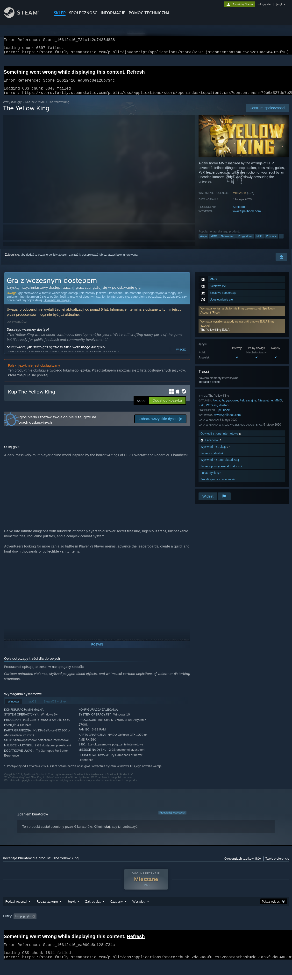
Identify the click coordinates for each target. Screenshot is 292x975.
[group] (146, 929)
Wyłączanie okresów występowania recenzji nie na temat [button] (88, 929)
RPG (259, 241)
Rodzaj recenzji (16, 914)
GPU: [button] (246, 929)
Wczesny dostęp (217, 411)
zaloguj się (264, 4)
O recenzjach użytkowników (242, 864)
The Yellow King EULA (214, 335)
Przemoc (271, 241)
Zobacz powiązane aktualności (221, 472)
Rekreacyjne (248, 406)
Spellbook (239, 212)
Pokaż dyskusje (210, 478)
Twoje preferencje (277, 864)
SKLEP (60, 12)
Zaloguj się (12, 260)
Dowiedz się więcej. (57, 306)
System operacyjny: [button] (204, 929)
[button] (242, 331)
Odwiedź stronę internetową (221, 439)
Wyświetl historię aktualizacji (220, 465)
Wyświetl (138, 914)
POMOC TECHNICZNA (149, 12)
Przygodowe (245, 241)
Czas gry (116, 914)
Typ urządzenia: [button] (269, 929)
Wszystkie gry (12, 108)
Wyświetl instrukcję (215, 452)
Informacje (113, 12)
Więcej (181, 355)
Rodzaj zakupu (47, 914)
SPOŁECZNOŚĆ (83, 12)
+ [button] (281, 241)
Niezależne (227, 241)
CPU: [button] (230, 929)
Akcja (203, 241)
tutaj (106, 832)
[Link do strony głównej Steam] (25, 16)
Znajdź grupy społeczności (218, 485)
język (279, 4)
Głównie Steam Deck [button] (169, 929)
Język (72, 914)
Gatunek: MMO (35, 108)
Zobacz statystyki (212, 459)
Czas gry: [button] (140, 929)
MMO (214, 241)
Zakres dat (93, 914)
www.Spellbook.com (247, 217)
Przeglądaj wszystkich (172, 818)
